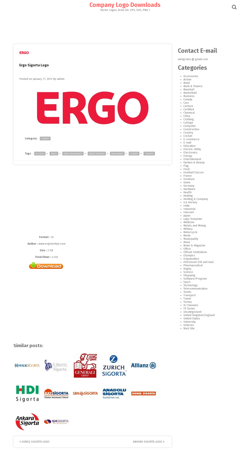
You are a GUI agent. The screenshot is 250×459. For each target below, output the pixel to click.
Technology (190, 285)
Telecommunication (195, 288)
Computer (189, 126)
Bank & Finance (193, 86)
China (186, 116)
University (189, 322)
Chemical (189, 112)
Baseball (189, 89)
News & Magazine (194, 245)
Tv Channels (190, 305)
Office (187, 248)
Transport (189, 295)
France (187, 175)
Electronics (190, 152)
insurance (117, 153)
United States (191, 318)
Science (188, 272)
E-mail (187, 142)
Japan (186, 215)
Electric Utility (192, 149)
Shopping (189, 275)
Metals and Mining (194, 225)
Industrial (189, 209)
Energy (187, 156)
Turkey (45, 138)
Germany (189, 185)
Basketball (190, 92)
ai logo (40, 153)
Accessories (190, 76)
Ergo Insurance (73, 153)
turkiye (149, 153)
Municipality (190, 239)
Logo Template (192, 219)
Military (188, 229)
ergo (54, 153)
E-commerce (191, 139)
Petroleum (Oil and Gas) (198, 262)
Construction (191, 129)
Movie (187, 235)
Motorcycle (190, 232)
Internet (188, 212)
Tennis (187, 292)
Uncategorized (192, 312)
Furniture (189, 179)
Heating (188, 195)
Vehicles (188, 325)
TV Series (189, 308)
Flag (186, 166)
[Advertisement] (125, 26)
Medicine (188, 222)
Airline (187, 79)
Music (186, 242)
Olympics (189, 255)
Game (186, 182)
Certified (188, 109)
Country (188, 132)
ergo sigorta (96, 153)
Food (186, 169)
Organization (191, 258)
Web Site (189, 328)
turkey (134, 153)
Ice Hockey (190, 202)
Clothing (188, 119)
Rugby (187, 268)
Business (189, 96)
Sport (186, 282)
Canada (187, 99)
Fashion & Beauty (194, 162)
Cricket (187, 136)
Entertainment (192, 159)
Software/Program (195, 278)
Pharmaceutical (193, 265)
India (186, 205)
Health (187, 192)
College (188, 122)
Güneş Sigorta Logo (34, 441)
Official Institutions (195, 252)
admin (60, 79)
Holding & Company (195, 199)
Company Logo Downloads (125, 4)
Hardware (189, 189)
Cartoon (188, 106)
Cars (186, 102)
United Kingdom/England (199, 315)
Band (186, 83)
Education (189, 146)
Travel (187, 298)
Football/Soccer (193, 172)
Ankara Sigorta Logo (148, 441)
